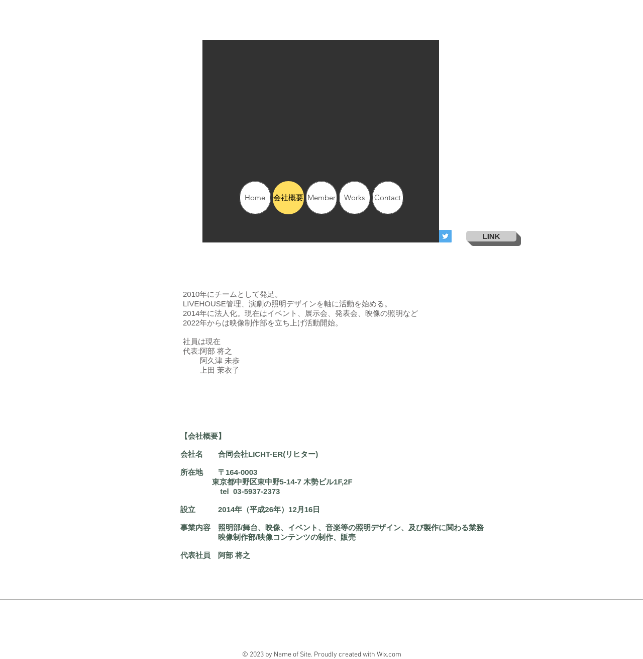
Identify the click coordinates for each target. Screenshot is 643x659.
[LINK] (491, 236)
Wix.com (389, 654)
